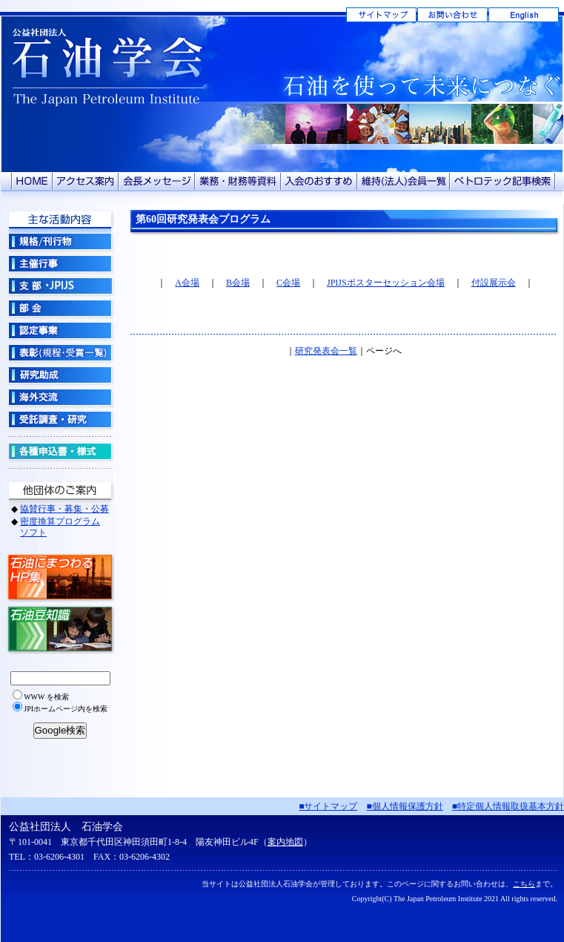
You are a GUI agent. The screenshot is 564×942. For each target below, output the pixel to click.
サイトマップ (381, 14)
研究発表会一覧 (326, 351)
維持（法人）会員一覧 (403, 181)
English (523, 14)
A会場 (187, 282)
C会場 (288, 282)
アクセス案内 (86, 181)
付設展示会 (493, 282)
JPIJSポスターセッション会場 (386, 282)
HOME (32, 181)
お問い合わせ (452, 14)
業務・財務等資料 (238, 181)
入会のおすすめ (319, 181)
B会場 (238, 282)
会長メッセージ (157, 181)
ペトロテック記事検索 (503, 181)
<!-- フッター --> (282, 869)
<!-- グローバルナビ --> (60, 501)
